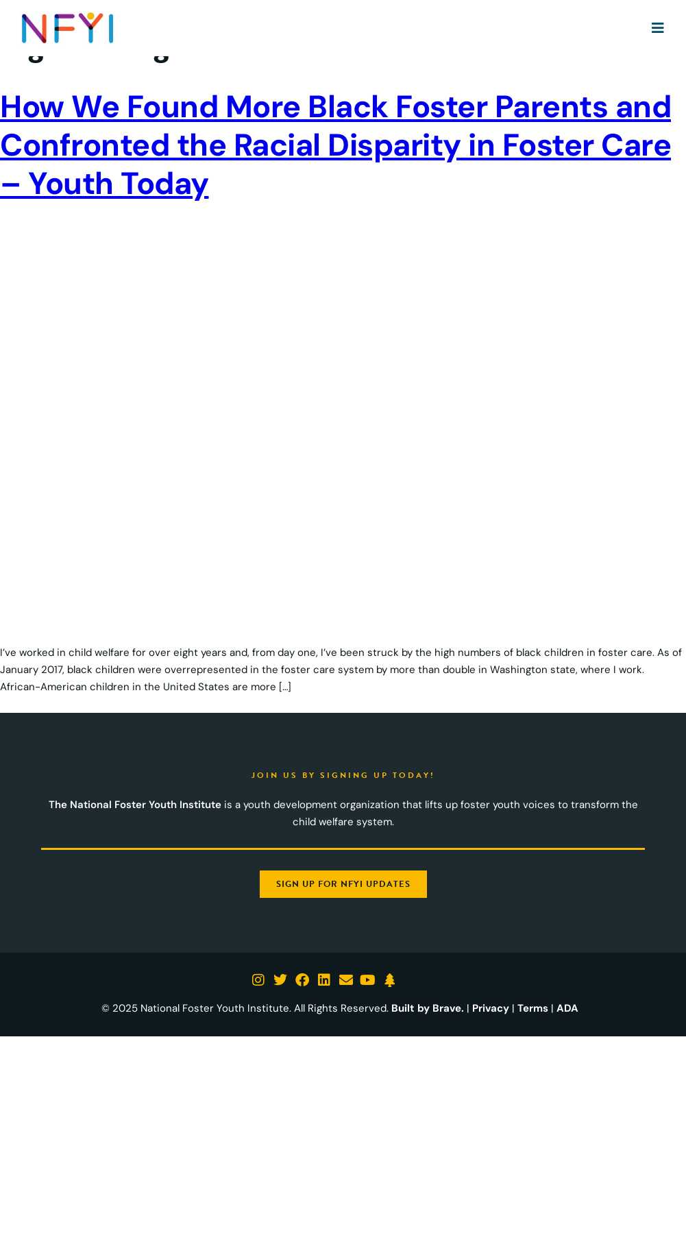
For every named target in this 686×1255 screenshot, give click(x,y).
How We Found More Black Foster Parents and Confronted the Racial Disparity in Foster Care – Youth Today (335, 145)
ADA (567, 1008)
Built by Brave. (427, 1008)
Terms (532, 1008)
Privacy (490, 1008)
